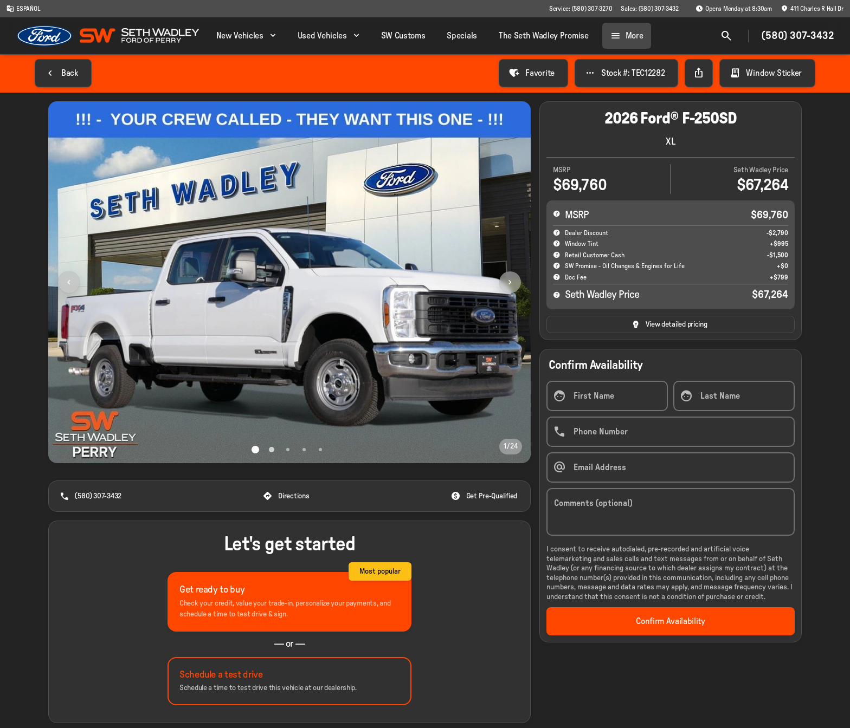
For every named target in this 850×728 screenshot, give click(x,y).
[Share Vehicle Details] (699, 73)
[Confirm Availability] (670, 621)
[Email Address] (670, 467)
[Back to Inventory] (63, 73)
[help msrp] (557, 213)
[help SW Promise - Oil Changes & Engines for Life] (557, 265)
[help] (557, 277)
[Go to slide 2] (271, 449)
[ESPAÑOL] (23, 8)
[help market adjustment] (557, 232)
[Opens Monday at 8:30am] (733, 8)
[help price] (557, 294)
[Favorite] (533, 73)
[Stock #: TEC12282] (627, 73)
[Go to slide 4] (304, 449)
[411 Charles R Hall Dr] (812, 8)
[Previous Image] (69, 282)
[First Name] (607, 396)
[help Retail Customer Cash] (557, 255)
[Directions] (287, 496)
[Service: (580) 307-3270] (580, 8)
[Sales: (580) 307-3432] (649, 8)
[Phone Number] (670, 432)
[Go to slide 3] (287, 449)
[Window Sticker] (767, 73)
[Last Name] (734, 396)
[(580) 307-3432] (91, 496)
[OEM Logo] (44, 36)
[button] (84, 282)
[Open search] (726, 35)
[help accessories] (557, 243)
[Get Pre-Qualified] (485, 496)
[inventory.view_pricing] (670, 324)
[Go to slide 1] (255, 449)
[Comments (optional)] (670, 512)
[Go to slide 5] (320, 449)
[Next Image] (510, 282)
